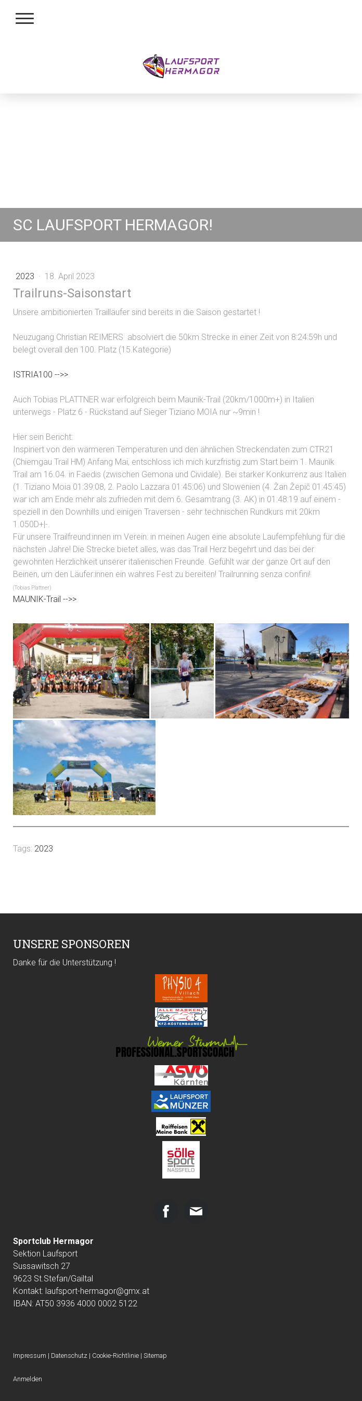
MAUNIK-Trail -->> (44, 599)
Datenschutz (69, 1355)
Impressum (29, 1355)
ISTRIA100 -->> (40, 374)
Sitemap (155, 1355)
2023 (26, 276)
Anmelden (27, 1379)
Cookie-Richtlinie (115, 1355)
